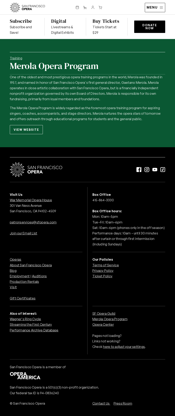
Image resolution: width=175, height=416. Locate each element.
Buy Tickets (106, 21)
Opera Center (103, 324)
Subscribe (21, 21)
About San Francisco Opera (31, 265)
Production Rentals (24, 282)
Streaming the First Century (31, 324)
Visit (13, 287)
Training (16, 58)
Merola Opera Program (109, 319)
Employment (20, 276)
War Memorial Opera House (31, 200)
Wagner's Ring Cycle (25, 319)
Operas (15, 259)
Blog (13, 271)
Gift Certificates (22, 298)
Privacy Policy (102, 271)
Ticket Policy (102, 276)
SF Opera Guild (103, 313)
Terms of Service (105, 265)
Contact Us (101, 403)
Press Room (123, 403)
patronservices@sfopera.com (33, 222)
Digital (58, 21)
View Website (26, 129)
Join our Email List (23, 233)
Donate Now (149, 26)
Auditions (39, 276)
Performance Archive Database (34, 330)
